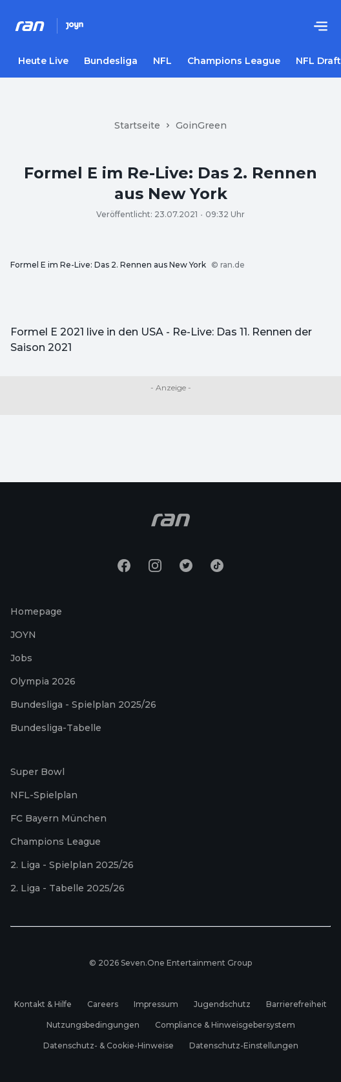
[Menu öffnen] (320, 26)
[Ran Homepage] (29, 26)
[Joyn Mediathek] (74, 26)
